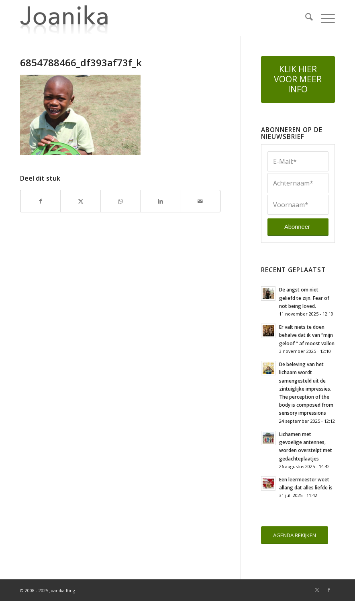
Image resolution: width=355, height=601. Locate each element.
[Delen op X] (80, 201)
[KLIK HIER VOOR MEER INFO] (298, 79)
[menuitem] (305, 18)
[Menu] (324, 18)
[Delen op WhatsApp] (120, 201)
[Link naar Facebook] (329, 590)
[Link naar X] (317, 590)
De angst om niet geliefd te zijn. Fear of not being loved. (304, 297)
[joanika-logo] (64, 18)
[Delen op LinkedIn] (160, 201)
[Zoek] (305, 18)
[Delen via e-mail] (200, 201)
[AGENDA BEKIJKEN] (294, 535)
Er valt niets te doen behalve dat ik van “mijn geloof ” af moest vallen (307, 335)
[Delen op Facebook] (40, 201)
